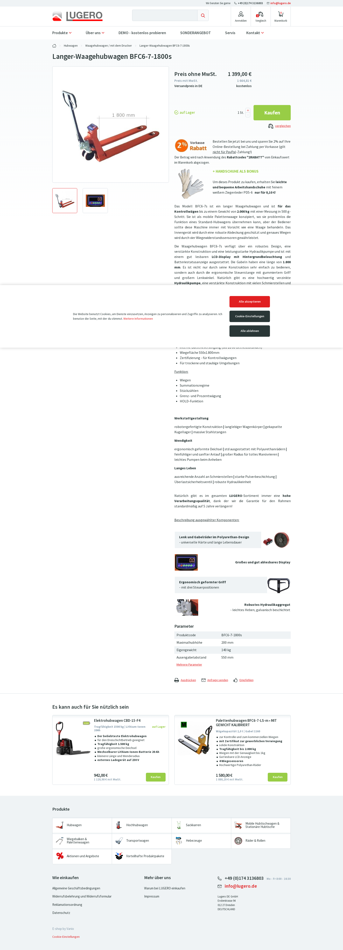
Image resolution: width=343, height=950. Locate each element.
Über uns (93, 32)
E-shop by (63, 929)
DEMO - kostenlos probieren (142, 32)
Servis (230, 32)
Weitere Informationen (138, 319)
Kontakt (253, 32)
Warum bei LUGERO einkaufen (164, 888)
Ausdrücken (185, 680)
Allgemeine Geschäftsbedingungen (76, 888)
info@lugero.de (279, 3)
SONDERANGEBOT (195, 32)
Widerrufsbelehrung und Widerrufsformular (82, 896)
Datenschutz (61, 913)
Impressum (151, 896)
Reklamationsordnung (67, 905)
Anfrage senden (214, 680)
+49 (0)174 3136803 (249, 3)
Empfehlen (244, 680)
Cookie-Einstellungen (249, 316)
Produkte (60, 32)
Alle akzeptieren (250, 302)
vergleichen (279, 126)
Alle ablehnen (250, 331)
